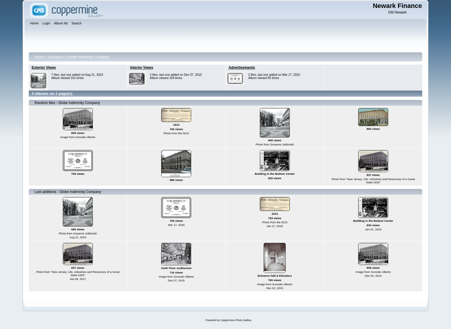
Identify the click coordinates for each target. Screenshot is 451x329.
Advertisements (241, 68)
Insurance (56, 57)
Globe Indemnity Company (88, 57)
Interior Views (141, 68)
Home (39, 57)
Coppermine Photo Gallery (235, 320)
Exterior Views (44, 68)
